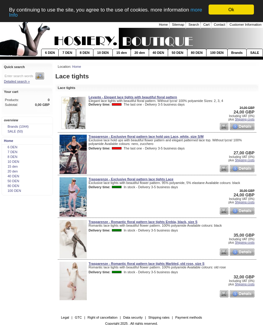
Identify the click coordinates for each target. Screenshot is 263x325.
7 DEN (67, 52)
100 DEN (217, 52)
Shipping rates (159, 317)
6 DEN (50, 52)
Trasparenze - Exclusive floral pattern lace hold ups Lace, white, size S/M (146, 136)
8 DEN (84, 52)
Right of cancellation (103, 317)
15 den (121, 52)
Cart (206, 24)
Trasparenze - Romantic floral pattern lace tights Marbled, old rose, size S (146, 263)
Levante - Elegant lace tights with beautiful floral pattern (133, 97)
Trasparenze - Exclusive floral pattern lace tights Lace (131, 179)
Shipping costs (245, 119)
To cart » (43, 109)
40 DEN (158, 52)
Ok (231, 9)
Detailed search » (17, 81)
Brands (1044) (16, 126)
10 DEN (103, 52)
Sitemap (178, 24)
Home (163, 24)
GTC (78, 317)
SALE (254, 52)
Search (193, 24)
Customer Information (245, 24)
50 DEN (177, 52)
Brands (237, 52)
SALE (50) (13, 131)
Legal (65, 317)
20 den (140, 52)
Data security (132, 317)
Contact (219, 24)
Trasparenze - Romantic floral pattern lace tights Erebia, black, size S (143, 222)
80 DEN (197, 52)
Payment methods (188, 317)
